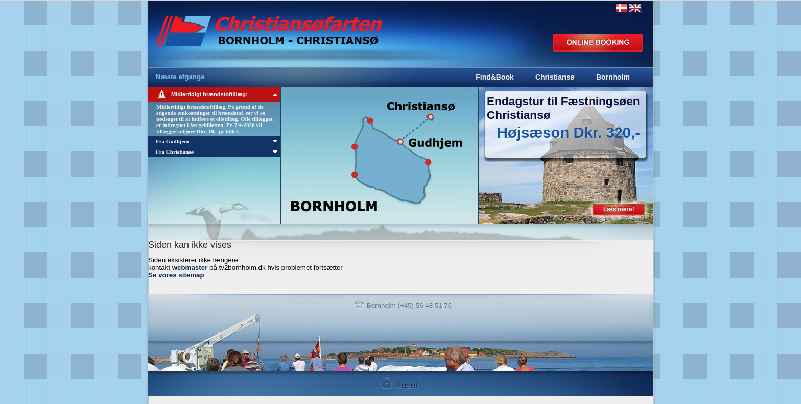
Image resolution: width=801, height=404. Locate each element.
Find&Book (495, 77)
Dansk (621, 8)
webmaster (190, 267)
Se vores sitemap (176, 275)
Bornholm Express (295, 26)
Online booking (598, 43)
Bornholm (613, 77)
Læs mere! (618, 209)
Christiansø (555, 77)
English (635, 8)
